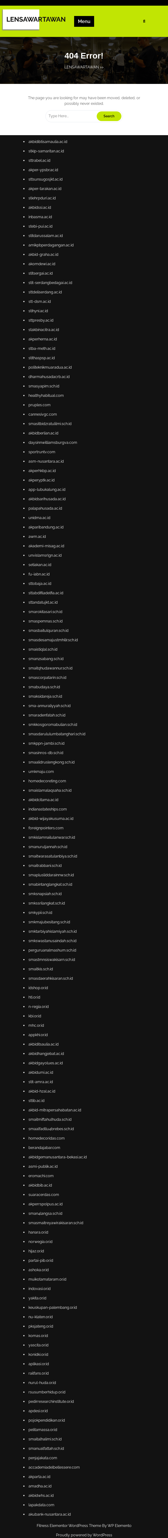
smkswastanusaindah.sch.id (54, 934)
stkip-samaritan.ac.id (48, 182)
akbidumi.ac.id (43, 1060)
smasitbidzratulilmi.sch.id (51, 442)
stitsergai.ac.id (42, 298)
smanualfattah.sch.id (48, 1418)
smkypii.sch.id (42, 907)
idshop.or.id (40, 979)
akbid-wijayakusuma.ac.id (52, 818)
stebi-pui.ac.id (42, 254)
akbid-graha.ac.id (45, 280)
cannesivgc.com (44, 433)
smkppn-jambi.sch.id (48, 746)
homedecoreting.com (49, 782)
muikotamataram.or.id (49, 1257)
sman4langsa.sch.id (47, 1194)
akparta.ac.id (41, 1445)
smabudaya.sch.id (46, 692)
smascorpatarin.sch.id (49, 683)
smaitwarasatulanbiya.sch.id (54, 853)
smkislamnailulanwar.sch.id (53, 836)
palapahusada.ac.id (47, 522)
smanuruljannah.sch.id (49, 844)
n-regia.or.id (40, 997)
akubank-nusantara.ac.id (51, 1480)
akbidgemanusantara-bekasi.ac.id (59, 1140)
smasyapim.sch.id (45, 406)
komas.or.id (40, 1310)
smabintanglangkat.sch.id (52, 880)
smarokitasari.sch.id (47, 621)
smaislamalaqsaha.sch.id (51, 791)
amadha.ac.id (42, 1453)
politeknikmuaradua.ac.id (51, 388)
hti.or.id (36, 988)
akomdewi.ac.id (44, 289)
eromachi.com (43, 1158)
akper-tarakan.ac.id (46, 218)
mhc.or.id (38, 1015)
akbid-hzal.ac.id (44, 1077)
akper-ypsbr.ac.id (45, 200)
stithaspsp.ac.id (43, 379)
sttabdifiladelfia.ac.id (47, 603)
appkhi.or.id (40, 1024)
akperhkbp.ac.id (44, 486)
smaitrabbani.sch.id (47, 863)
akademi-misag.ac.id (48, 558)
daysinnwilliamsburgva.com (54, 459)
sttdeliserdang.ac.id (47, 316)
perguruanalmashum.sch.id (53, 943)
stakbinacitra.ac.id (45, 352)
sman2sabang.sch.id (47, 665)
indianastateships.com (49, 809)
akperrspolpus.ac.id (47, 1185)
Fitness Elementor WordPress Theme (69, 1525)
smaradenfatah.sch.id (48, 719)
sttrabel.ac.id (41, 191)
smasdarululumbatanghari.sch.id (58, 737)
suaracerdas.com (45, 1176)
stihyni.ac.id (40, 334)
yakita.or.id (39, 1274)
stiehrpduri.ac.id (44, 226)
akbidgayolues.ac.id (47, 1051)
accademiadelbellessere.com (55, 1436)
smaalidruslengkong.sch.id (53, 764)
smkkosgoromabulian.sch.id (54, 728)
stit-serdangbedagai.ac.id (52, 307)
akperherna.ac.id (44, 361)
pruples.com (41, 424)
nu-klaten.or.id (42, 1292)
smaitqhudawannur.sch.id (52, 674)
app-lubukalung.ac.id (48, 504)
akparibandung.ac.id (47, 540)
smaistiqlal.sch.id (45, 656)
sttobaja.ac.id (42, 594)
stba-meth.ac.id (44, 370)
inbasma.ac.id (42, 245)
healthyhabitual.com (48, 415)
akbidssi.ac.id (41, 236)
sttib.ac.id (38, 1086)
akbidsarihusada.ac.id (48, 513)
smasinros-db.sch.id (47, 755)
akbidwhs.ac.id (43, 1462)
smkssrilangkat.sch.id (48, 898)
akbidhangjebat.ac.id (48, 1042)
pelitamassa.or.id (44, 1400)
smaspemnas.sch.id (47, 630)
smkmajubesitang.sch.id (51, 916)
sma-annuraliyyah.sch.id (51, 710)
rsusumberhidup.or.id (48, 1364)
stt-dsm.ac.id (41, 325)
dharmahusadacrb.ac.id (50, 397)
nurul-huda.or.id (44, 1355)
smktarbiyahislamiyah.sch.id (54, 925)
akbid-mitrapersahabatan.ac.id (56, 1095)
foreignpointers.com (47, 827)
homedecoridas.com (48, 1122)
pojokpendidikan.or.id (48, 1391)
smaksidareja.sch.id (47, 701)
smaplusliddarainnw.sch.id (52, 871)
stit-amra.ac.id (42, 1068)
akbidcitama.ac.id (45, 800)
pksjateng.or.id (43, 1301)
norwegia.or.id (42, 1221)
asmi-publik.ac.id (45, 1149)
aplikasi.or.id (41, 1337)
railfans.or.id (40, 1346)
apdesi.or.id (40, 1382)
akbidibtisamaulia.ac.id (49, 173)
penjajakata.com (44, 1427)
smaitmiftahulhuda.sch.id (51, 1104)
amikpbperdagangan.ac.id (52, 271)
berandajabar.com (46, 1131)
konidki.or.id (40, 1328)
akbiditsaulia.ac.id (45, 1033)
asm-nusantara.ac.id (48, 477)
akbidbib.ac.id (42, 1167)
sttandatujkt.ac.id (45, 612)
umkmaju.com (43, 773)
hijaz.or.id (38, 1230)
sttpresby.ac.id (43, 343)
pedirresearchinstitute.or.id (52, 1373)
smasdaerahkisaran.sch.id (52, 970)
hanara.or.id (40, 1212)
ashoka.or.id (40, 1248)
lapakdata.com (43, 1471)
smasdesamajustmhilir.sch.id (54, 647)
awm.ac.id (39, 549)
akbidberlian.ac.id (45, 450)
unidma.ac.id (41, 531)
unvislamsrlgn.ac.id (47, 567)
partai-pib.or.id (43, 1239)
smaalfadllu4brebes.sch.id (52, 1113)
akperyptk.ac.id (43, 495)
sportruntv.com (44, 468)
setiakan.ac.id (42, 576)
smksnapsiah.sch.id (47, 889)
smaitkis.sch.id (42, 961)
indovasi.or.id (41, 1265)
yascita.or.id (40, 1319)
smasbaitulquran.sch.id (50, 639)
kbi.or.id (37, 1006)
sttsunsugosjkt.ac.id (47, 209)
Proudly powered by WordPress (84, 1535)
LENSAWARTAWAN (36, 19)
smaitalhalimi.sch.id (47, 1409)
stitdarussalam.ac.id (47, 262)
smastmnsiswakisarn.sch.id (53, 952)
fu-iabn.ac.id (41, 585)
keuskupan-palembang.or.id (54, 1283)
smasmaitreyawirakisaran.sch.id (57, 1203)
